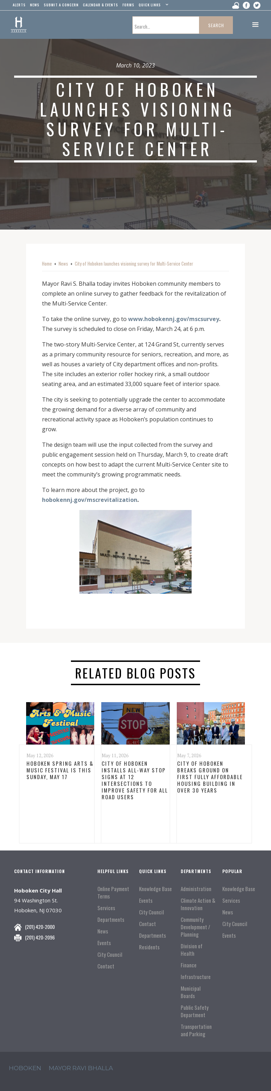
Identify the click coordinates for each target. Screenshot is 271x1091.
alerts (19, 4)
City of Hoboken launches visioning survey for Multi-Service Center (134, 263)
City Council (109, 954)
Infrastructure (196, 976)
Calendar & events (100, 4)
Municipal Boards (190, 992)
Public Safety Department (195, 1011)
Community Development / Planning (195, 927)
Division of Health (192, 949)
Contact (105, 966)
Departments (110, 919)
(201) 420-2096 (40, 937)
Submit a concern (61, 4)
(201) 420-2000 (40, 926)
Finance (189, 965)
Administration (196, 889)
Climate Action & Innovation (198, 904)
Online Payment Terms (113, 892)
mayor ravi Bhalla (81, 1068)
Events (104, 943)
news (35, 4)
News (63, 263)
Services (106, 908)
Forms (128, 4)
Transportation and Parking (196, 1030)
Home (47, 263)
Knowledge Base (155, 889)
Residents (149, 947)
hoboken (25, 1068)
